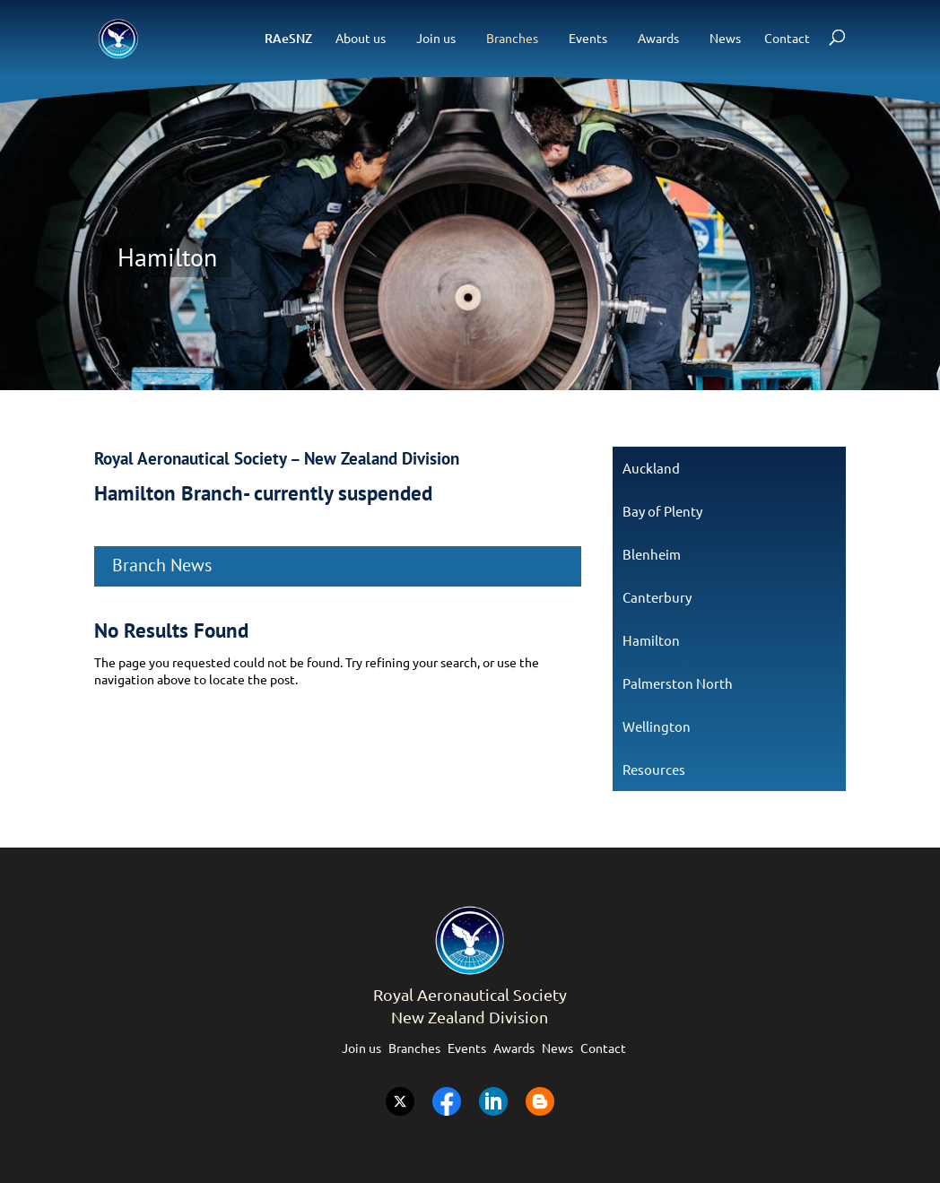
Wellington (656, 726)
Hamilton (651, 639)
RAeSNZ (288, 38)
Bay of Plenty (662, 510)
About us (360, 38)
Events (588, 38)
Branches (512, 38)
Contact (787, 38)
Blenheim (651, 553)
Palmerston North (677, 683)
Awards (658, 38)
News (725, 38)
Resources (653, 769)
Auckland (651, 467)
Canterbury (657, 596)
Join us (436, 38)
